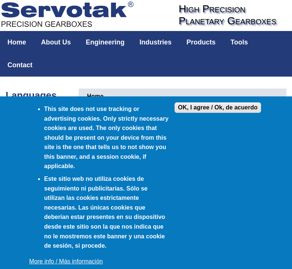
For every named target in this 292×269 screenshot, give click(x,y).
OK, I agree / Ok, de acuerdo (217, 107)
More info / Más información (66, 261)
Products (201, 42)
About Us (56, 42)
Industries (155, 42)
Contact (19, 65)
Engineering (105, 42)
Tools (239, 42)
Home (16, 42)
